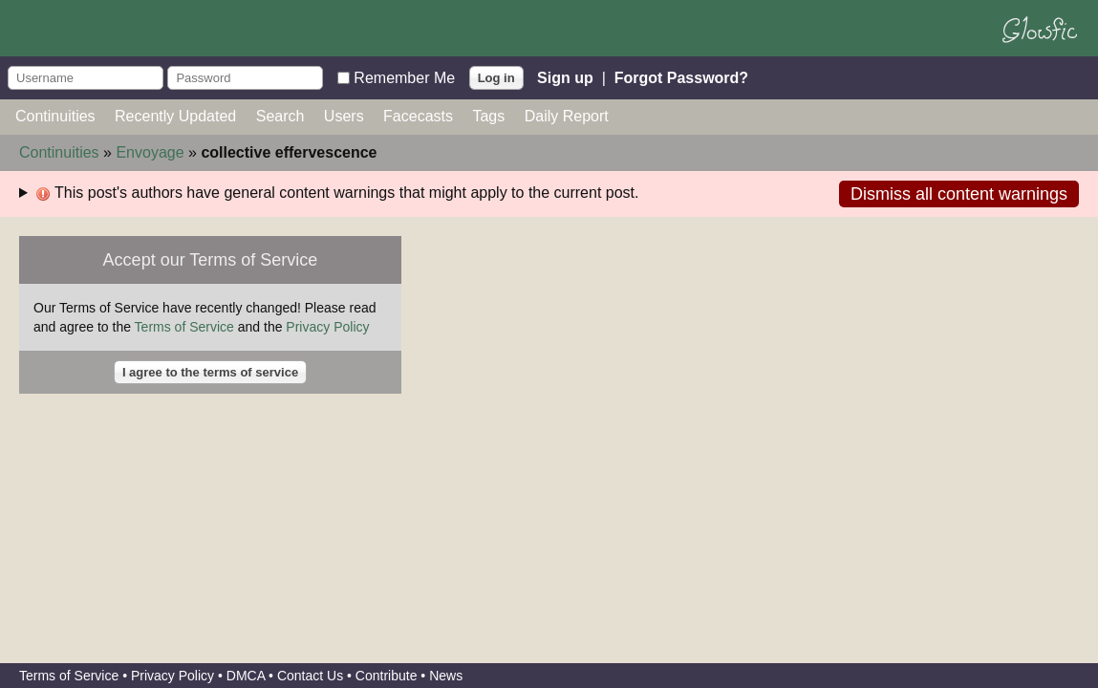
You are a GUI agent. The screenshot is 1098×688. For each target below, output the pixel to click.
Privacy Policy (327, 326)
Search (280, 116)
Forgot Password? (681, 77)
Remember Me (404, 77)
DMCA (245, 675)
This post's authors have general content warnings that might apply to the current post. (337, 193)
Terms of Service (184, 326)
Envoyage (149, 152)
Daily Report (567, 116)
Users (344, 116)
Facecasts (418, 116)
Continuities (55, 116)
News (446, 675)
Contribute (386, 675)
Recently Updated (175, 116)
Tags (488, 116)
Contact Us (310, 675)
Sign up (565, 77)
